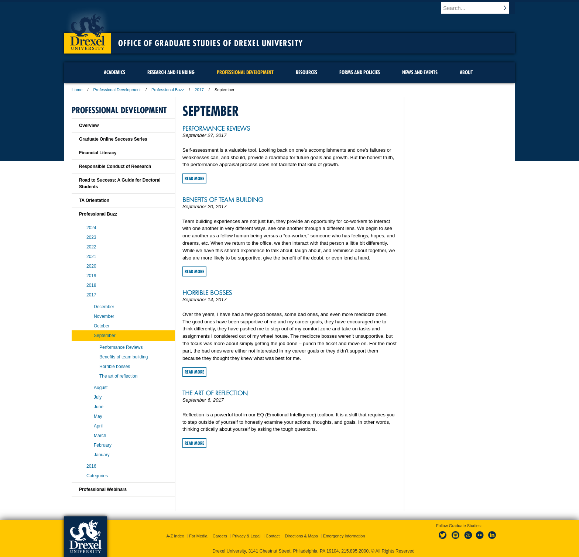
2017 (199, 89)
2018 (91, 285)
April (98, 426)
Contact (273, 536)
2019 (91, 275)
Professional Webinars (103, 489)
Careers (220, 536)
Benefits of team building (222, 200)
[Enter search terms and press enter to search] (481, 8)
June (98, 406)
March (100, 435)
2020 (91, 266)
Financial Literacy (97, 152)
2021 (91, 256)
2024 (91, 227)
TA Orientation (94, 200)
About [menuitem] (466, 72)
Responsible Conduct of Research (115, 166)
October (102, 326)
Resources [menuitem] (306, 72)
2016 (91, 466)
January (102, 454)
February (103, 445)
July (98, 397)
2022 (91, 247)
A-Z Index (175, 536)
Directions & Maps (301, 536)
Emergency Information (344, 536)
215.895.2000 (355, 551)
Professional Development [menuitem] (245, 72)
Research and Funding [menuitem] (171, 72)
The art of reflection (215, 393)
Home (77, 89)
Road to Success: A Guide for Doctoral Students (119, 183)
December (104, 306)
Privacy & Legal (246, 536)
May (98, 416)
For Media (198, 536)
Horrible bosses (207, 293)
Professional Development (117, 89)
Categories (97, 475)
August (100, 387)
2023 (91, 237)
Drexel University (87, 30)
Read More (194, 178)
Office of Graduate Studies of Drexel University (210, 43)
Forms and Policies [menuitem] (359, 72)
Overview (89, 125)
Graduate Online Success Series (113, 139)
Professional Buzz (167, 89)
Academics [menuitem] (114, 72)
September (105, 335)
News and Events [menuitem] (420, 72)
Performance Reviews (216, 128)
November (104, 316)
